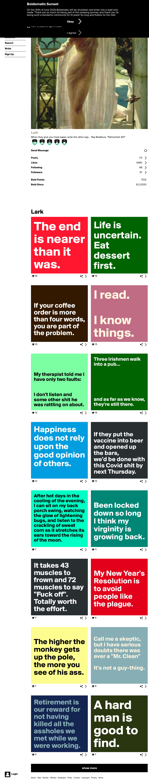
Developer (62, 778)
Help (39, 778)
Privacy (94, 778)
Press (69, 778)
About (33, 778)
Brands (46, 778)
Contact (77, 778)
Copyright (86, 778)
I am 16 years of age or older (46, 26)
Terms (100, 778)
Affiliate (53, 778)
